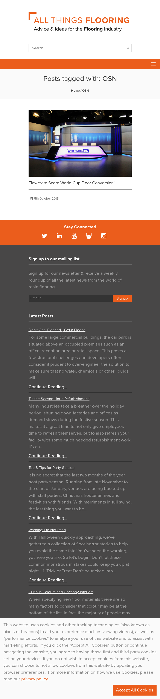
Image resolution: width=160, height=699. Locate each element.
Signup (122, 298)
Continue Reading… (48, 387)
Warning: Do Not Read (47, 530)
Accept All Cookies (134, 690)
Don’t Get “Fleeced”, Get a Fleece (57, 330)
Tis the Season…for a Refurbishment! (59, 398)
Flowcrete (5, 64)
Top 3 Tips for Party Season (52, 467)
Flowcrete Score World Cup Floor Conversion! (72, 183)
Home (75, 90)
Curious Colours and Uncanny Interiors (61, 592)
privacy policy (34, 679)
